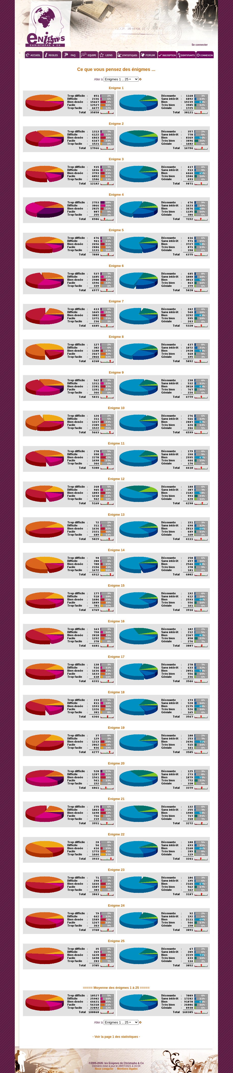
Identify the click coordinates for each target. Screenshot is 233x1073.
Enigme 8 (116, 337)
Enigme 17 (116, 657)
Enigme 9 (116, 372)
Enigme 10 (116, 408)
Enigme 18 (116, 692)
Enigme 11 (116, 443)
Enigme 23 (116, 870)
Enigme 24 (116, 905)
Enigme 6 (116, 266)
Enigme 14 (116, 550)
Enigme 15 (116, 585)
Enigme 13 (116, 514)
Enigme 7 (116, 301)
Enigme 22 (116, 834)
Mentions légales (127, 1068)
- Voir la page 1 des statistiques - (116, 1037)
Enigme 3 (116, 159)
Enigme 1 (116, 88)
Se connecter (200, 44)
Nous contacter (104, 1068)
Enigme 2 (116, 124)
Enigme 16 (116, 621)
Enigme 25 (116, 941)
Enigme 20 (116, 763)
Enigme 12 (116, 479)
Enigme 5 (116, 230)
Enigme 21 (116, 799)
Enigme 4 (116, 194)
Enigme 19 (116, 728)
